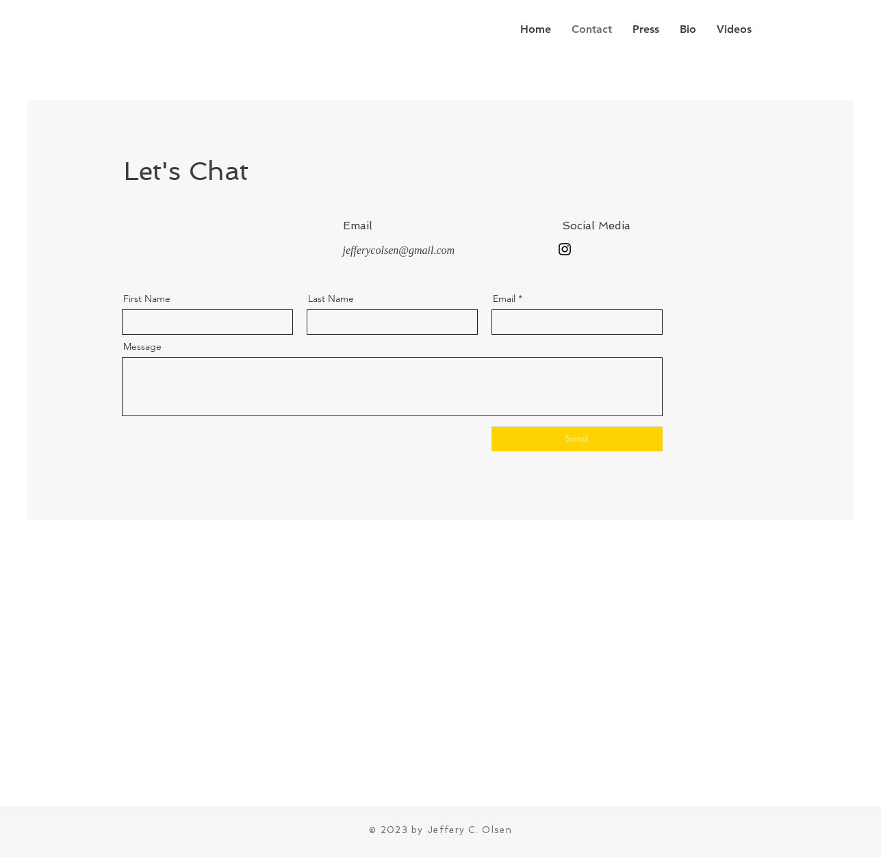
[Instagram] (565, 249)
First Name (146, 298)
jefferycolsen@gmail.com (399, 250)
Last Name (331, 298)
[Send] (577, 438)
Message (142, 346)
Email (504, 298)
